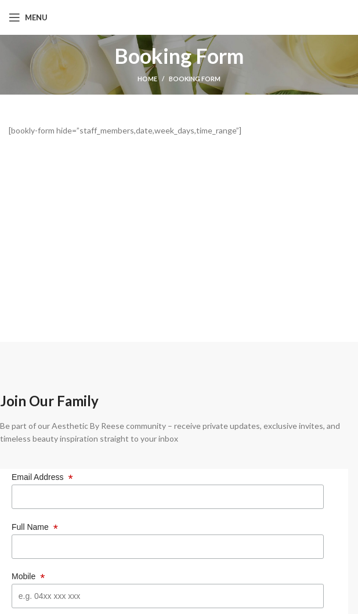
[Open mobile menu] (28, 17)
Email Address (42, 477)
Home (147, 78)
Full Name (35, 527)
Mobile (28, 576)
